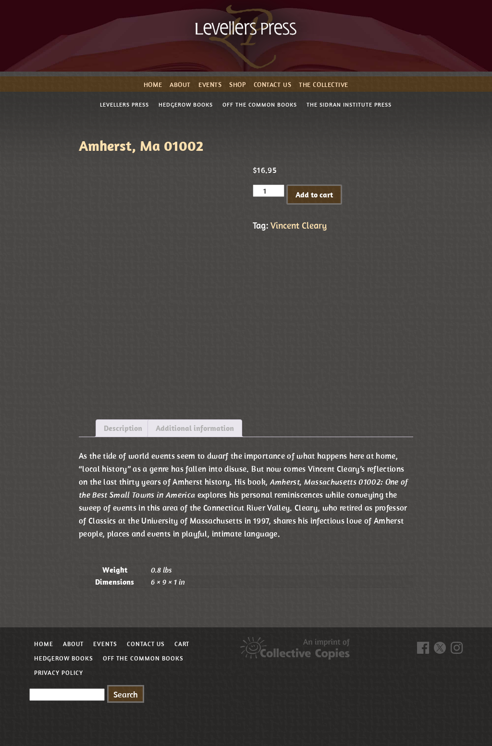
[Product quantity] (268, 190)
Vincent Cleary (299, 225)
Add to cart (314, 194)
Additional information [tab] (195, 428)
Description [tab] (123, 428)
